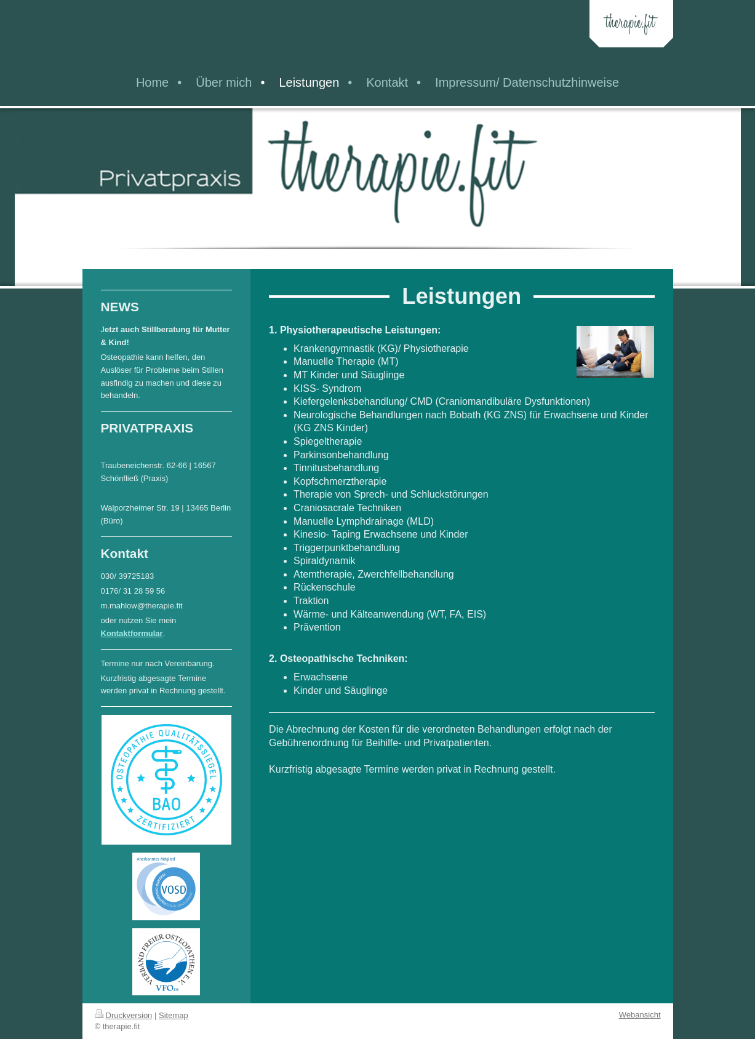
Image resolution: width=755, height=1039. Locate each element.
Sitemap (173, 1015)
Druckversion (124, 1015)
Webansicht (640, 1014)
